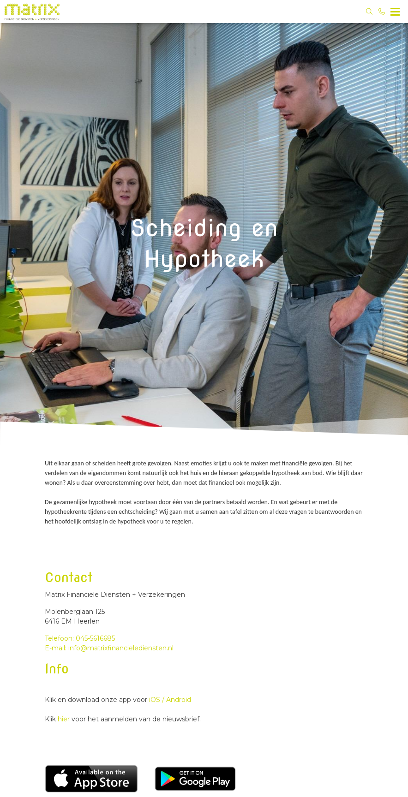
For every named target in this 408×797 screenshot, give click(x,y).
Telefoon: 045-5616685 (80, 638)
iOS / (156, 700)
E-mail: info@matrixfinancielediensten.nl (109, 648)
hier (65, 719)
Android (177, 700)
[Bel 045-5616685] (382, 11)
